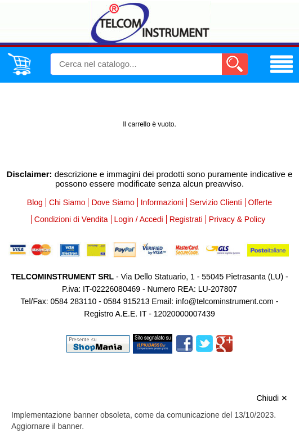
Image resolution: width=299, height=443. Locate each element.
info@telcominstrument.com (225, 301)
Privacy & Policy (237, 219)
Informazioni (162, 202)
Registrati (186, 219)
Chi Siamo (67, 202)
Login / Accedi (138, 219)
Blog (35, 202)
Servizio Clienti (216, 202)
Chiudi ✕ (272, 398)
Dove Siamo (112, 202)
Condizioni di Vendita (71, 219)
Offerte (260, 202)
